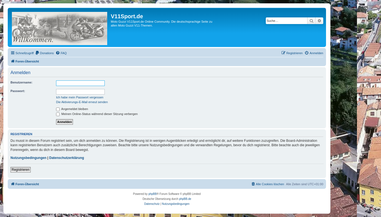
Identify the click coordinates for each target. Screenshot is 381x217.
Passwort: (17, 91)
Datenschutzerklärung (66, 158)
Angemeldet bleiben (72, 109)
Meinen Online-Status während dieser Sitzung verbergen (97, 114)
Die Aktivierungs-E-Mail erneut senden (82, 102)
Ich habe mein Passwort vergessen (79, 97)
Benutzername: (21, 82)
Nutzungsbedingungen (28, 158)
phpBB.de (185, 198)
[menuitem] (44, 53)
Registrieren (21, 170)
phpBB (152, 193)
